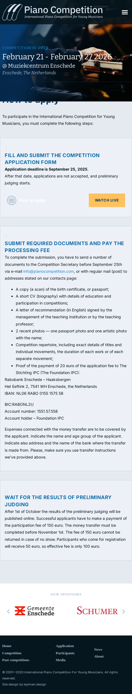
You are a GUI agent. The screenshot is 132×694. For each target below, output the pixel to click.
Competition (11, 653)
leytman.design (35, 684)
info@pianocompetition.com (48, 271)
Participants (65, 653)
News (98, 649)
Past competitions (15, 660)
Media (61, 660)
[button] (125, 12)
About (99, 656)
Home (6, 646)
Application (65, 646)
